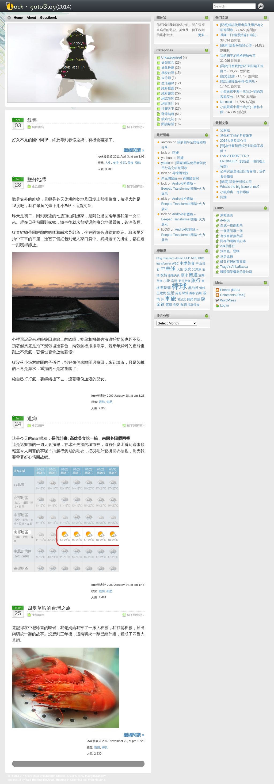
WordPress (228, 300)
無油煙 (193, 288)
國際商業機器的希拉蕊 (236, 272)
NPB (194, 258)
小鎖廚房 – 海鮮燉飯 (234, 192)
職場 (185, 293)
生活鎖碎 (38, 186)
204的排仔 (227, 246)
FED (187, 258)
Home (18, 18)
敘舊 (32, 120)
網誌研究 (167, 98)
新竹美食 (184, 280)
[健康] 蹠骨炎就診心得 (236, 45)
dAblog (225, 220)
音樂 (176, 304)
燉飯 (202, 287)
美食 (131, 162)
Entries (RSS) (230, 290)
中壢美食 (187, 263)
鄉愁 (138, 162)
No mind (226, 102)
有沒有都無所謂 (231, 236)
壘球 (184, 275)
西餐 (199, 293)
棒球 (179, 286)
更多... (202, 35)
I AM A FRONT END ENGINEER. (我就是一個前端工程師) (242, 161)
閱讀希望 (167, 124)
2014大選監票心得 (233, 141)
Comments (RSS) (232, 295)
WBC (175, 263)
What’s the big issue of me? (240, 187)
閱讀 (197, 299)
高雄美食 (194, 304)
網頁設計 (167, 103)
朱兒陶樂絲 (169, 178)
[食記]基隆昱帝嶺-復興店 (238, 81)
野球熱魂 (167, 114)
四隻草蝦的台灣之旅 (49, 608)
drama (179, 258)
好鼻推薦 (167, 68)
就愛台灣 (167, 73)
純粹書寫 (38, 127)
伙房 (187, 269)
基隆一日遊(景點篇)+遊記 (238, 35)
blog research (165, 258)
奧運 (193, 274)
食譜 (183, 305)
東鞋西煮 (226, 215)
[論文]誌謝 (228, 76)
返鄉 (32, 418)
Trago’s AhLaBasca (234, 267)
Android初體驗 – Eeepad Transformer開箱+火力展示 (183, 189)
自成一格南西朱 (231, 225)
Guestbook (48, 18)
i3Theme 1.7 (16, 775)
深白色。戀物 (229, 251)
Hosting (61, 779)
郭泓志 (181, 299)
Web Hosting (96, 779)
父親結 (225, 130)
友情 (116, 162)
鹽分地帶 (37, 179)
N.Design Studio (54, 775)
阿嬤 (223, 197)
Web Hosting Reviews (39, 779)
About (31, 18)
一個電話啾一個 (231, 231)
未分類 (166, 78)
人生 (108, 162)
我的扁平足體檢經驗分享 (238, 56)
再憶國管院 (180, 173)
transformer (164, 263)
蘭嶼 (192, 293)
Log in (224, 305)
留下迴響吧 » (135, 127)
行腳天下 (167, 108)
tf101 (201, 258)
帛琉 (174, 280)
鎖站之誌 (167, 119)
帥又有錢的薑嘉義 (233, 261)
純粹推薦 (167, 88)
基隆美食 (174, 275)
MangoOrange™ (96, 775)
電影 (168, 305)
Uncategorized (171, 57)
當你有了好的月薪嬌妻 (236, 135)
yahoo (165, 163)
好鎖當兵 (167, 62)
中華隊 (168, 268)
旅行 (196, 280)
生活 (123, 162)
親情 (102, 401)
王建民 (161, 293)
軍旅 (170, 298)
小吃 (166, 281)
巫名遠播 (226, 256)
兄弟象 (196, 269)
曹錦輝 (165, 288)
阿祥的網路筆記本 (233, 241)
